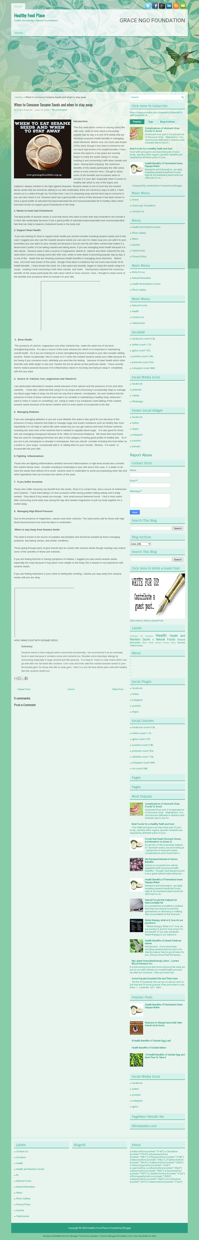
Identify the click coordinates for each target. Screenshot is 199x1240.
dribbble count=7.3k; (143, 756)
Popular (137, 121)
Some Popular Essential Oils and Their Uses (155, 978)
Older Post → (119, 689)
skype (135, 428)
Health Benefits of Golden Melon (149, 1047)
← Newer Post (22, 689)
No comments (59, 110)
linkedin (136, 446)
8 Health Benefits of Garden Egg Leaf (151, 1040)
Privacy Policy (139, 256)
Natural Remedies (141, 278)
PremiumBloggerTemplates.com (116, 1236)
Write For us (138, 272)
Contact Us (138, 211)
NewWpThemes (61, 1236)
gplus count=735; (141, 350)
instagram (137, 434)
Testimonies (138, 250)
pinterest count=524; (143, 362)
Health (135, 311)
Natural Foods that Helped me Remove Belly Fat (161, 901)
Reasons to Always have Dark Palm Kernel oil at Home (163, 1024)
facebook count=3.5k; (143, 338)
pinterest (136, 389)
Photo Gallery (139, 233)
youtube (136, 440)
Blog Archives (167, 121)
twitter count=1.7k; (142, 344)
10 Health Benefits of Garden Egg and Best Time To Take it (165, 1056)
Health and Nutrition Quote (30, 1169)
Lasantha (93, 1236)
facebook (137, 383)
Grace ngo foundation (143, 205)
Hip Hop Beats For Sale (145, 1236)
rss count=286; (140, 768)
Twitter (135, 395)
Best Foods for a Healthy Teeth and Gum (151, 148)
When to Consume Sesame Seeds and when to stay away (53, 104)
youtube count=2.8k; (143, 356)
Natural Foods (139, 305)
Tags (150, 121)
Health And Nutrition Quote (146, 227)
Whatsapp (137, 401)
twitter (135, 423)
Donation (149, 636)
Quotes (136, 244)
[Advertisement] (99, 64)
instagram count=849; (143, 368)
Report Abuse (141, 455)
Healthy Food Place (29, 15)
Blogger (178, 185)
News (135, 238)
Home (18, 6)
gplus (135, 1106)
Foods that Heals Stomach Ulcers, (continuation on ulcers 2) (163, 840)
